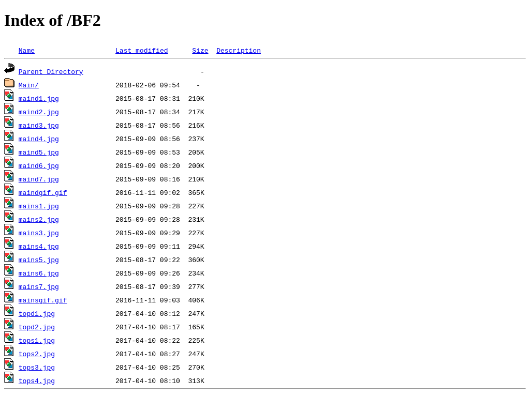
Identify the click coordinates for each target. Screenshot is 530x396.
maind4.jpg (39, 138)
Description (238, 50)
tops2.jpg (37, 353)
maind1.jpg (39, 98)
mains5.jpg (39, 259)
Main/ (29, 84)
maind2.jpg (39, 111)
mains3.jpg (39, 232)
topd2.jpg (37, 326)
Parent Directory (51, 71)
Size (200, 50)
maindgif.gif (43, 192)
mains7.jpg (39, 286)
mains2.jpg (39, 219)
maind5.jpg (39, 152)
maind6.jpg (39, 165)
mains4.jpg (39, 246)
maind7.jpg (39, 179)
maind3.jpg (39, 125)
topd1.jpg (37, 313)
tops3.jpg (37, 367)
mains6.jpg (39, 273)
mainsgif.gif (43, 299)
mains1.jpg (39, 205)
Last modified (141, 50)
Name (27, 50)
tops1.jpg (37, 340)
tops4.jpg (37, 380)
